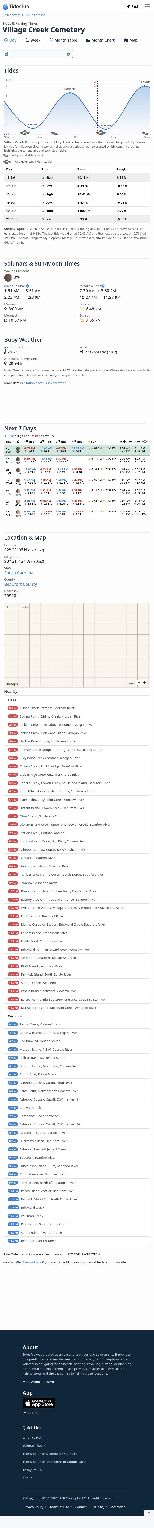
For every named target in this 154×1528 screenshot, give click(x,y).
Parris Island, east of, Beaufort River (41, 1191)
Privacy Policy (33, 1507)
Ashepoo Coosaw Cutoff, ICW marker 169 (44, 1124)
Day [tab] (10, 40)
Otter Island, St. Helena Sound (36, 816)
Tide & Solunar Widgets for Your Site (50, 1453)
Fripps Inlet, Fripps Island (32, 1074)
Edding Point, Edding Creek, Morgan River (45, 716)
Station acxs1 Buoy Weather (45, 383)
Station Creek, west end (32, 983)
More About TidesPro (38, 1381)
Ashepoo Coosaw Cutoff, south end (40, 1082)
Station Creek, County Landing (36, 833)
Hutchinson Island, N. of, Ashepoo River (43, 1166)
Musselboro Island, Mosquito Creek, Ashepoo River (52, 1007)
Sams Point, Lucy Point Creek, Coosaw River (46, 799)
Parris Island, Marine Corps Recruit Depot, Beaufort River (56, 874)
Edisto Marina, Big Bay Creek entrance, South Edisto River (57, 999)
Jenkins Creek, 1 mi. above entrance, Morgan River (51, 724)
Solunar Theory (34, 1445)
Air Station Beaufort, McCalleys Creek (42, 958)
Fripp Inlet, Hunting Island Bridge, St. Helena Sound (52, 791)
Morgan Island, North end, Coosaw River (44, 1066)
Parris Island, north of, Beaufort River (41, 1182)
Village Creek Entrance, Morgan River (41, 708)
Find (132, 6)
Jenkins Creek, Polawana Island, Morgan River (47, 733)
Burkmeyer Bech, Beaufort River (37, 1141)
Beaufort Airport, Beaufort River (37, 1132)
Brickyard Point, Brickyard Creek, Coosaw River (49, 949)
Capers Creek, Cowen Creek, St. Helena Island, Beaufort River (59, 783)
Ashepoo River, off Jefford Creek (37, 1149)
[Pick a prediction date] (7, 54)
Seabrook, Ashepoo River (32, 883)
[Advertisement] (77, 406)
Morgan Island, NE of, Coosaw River (40, 1049)
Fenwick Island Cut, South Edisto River (42, 1199)
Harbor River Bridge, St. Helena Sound (42, 741)
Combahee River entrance (33, 1116)
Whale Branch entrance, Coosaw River (42, 991)
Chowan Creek (24, 1107)
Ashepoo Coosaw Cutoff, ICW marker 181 (44, 1099)
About (27, 1478)
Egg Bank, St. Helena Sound (34, 1041)
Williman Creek (25, 1216)
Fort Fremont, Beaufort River (35, 916)
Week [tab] (33, 40)
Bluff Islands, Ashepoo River (35, 966)
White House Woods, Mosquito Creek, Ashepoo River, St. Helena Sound (67, 908)
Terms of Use (59, 1507)
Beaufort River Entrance (32, 1241)
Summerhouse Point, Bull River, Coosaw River (47, 841)
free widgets (32, 1262)
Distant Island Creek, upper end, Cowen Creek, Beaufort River (59, 824)
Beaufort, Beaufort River (32, 858)
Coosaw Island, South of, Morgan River (42, 1033)
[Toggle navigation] (147, 6)
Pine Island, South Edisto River (37, 1224)
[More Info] (31, 1412)
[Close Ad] (149, 1513)
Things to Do (32, 1470)
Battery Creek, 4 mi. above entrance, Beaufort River (52, 899)
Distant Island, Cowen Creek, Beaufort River (46, 808)
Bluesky (98, 1507)
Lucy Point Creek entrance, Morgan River (44, 758)
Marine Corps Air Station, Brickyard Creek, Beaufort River (56, 924)
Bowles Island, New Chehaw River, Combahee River (52, 891)
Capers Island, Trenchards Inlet (37, 933)
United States (11, 15)
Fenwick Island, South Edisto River (39, 974)
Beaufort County (20, 584)
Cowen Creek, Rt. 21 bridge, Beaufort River (45, 766)
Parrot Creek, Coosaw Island (34, 1024)
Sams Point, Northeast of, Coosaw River (43, 1091)
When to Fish (32, 1437)
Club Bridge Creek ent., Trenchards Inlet (43, 774)
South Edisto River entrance (35, 1232)
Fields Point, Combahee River (36, 941)
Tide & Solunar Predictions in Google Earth (54, 1461)
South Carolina (35, 15)
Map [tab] (131, 40)
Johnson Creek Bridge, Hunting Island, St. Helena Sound (55, 749)
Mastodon (118, 1507)
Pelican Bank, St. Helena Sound (36, 1057)
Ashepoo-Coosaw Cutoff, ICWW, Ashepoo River (48, 849)
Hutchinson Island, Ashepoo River (39, 866)
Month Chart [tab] (100, 40)
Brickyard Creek (26, 1207)
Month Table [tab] (63, 40)
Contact (80, 1507)
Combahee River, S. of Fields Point (39, 1174)
